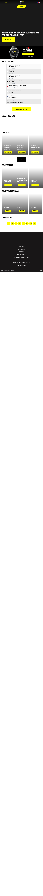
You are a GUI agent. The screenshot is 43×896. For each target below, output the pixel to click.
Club (6, 2)
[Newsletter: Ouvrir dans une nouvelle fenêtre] (30, 223)
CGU (2, 270)
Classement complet (21, 109)
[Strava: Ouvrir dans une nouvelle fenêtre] (34, 223)
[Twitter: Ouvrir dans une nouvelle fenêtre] (16, 223)
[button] (39, 2)
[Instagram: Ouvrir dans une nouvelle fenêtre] (23, 223)
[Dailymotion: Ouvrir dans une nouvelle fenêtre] (19, 223)
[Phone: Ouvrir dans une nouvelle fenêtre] (8, 223)
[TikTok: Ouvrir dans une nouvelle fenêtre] (27, 223)
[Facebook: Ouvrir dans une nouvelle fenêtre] (12, 223)
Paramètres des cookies (9, 270)
